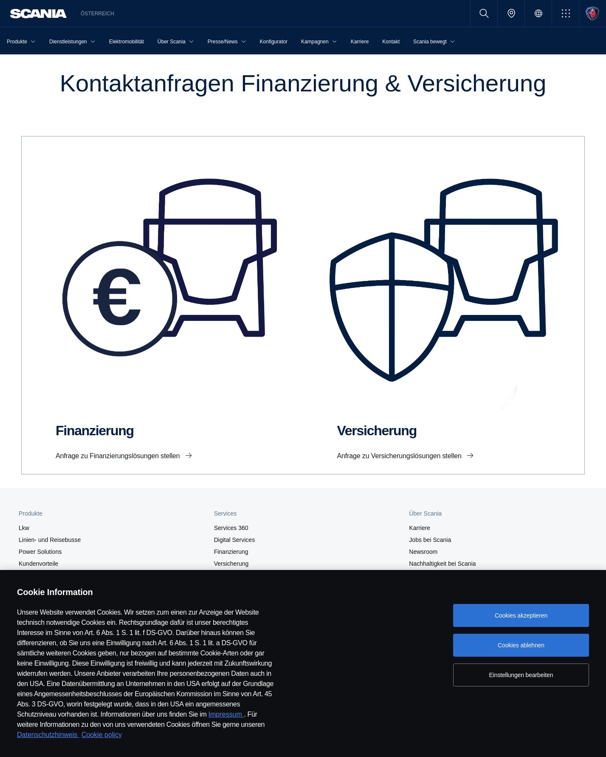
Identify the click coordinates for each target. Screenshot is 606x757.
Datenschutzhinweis (48, 734)
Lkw (24, 528)
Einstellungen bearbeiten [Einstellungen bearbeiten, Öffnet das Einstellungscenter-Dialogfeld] (521, 675)
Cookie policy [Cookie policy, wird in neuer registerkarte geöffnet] (102, 734)
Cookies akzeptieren (521, 615)
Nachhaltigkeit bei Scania (442, 563)
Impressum (226, 714)
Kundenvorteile (38, 563)
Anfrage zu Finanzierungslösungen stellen (119, 455)
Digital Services (234, 539)
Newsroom (423, 551)
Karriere (419, 528)
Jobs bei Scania (430, 539)
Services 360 (231, 528)
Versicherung (231, 563)
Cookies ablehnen (521, 645)
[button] (565, 13)
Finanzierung (231, 551)
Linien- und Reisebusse (50, 539)
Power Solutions (40, 551)
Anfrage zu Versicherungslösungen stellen (400, 455)
